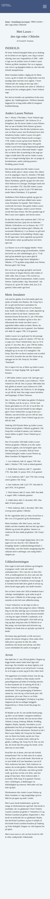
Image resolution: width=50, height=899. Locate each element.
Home (7, 22)
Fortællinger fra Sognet (20, 22)
